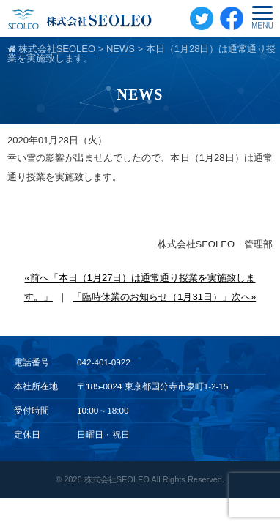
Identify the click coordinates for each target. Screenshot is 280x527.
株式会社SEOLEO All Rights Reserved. (154, 479)
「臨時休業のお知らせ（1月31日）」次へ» (164, 296)
